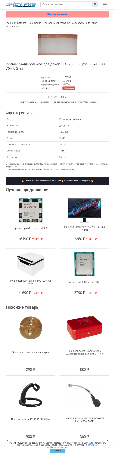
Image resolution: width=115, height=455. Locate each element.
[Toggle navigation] (105, 4)
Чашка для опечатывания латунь (30, 352)
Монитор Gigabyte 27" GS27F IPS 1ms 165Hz (84, 228)
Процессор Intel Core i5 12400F (84, 282)
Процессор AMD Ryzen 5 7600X (30, 228)
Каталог (21, 23)
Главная (10, 23)
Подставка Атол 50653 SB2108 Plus (30, 419)
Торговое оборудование (56, 23)
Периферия (34, 23)
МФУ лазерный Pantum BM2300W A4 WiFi (30, 282)
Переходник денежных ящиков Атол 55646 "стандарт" (85, 419)
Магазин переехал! (57, 14)
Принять (57, 451)
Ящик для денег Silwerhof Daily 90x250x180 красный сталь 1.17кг (84, 352)
